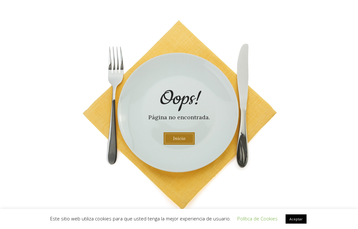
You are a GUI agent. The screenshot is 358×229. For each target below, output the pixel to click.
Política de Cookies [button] (257, 218)
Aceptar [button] (296, 219)
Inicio (179, 138)
